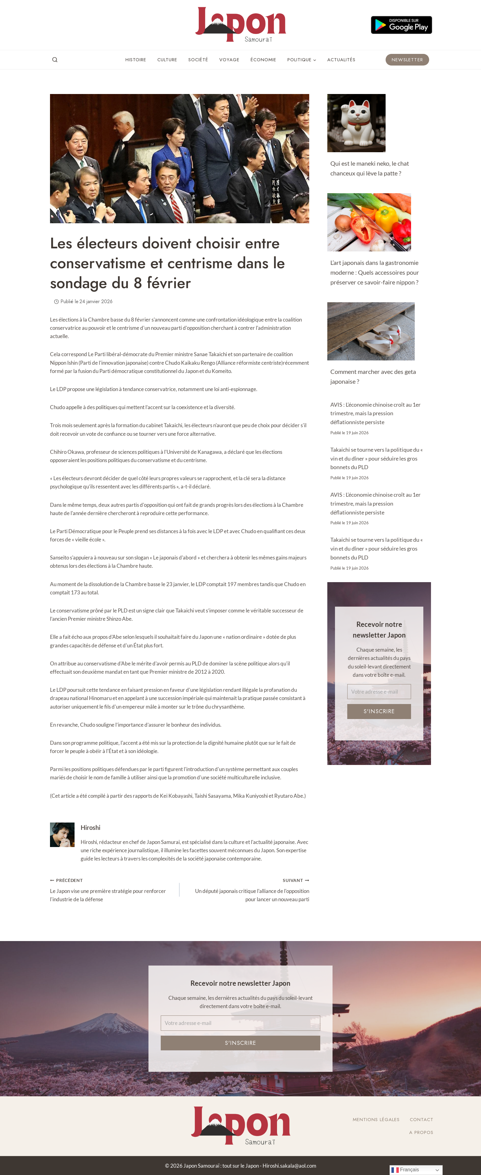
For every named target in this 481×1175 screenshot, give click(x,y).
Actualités (341, 59)
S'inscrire (379, 711)
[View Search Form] (55, 60)
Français (405, 1170)
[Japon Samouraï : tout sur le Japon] (240, 25)
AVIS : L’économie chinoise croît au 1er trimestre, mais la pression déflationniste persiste (375, 413)
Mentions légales (376, 1119)
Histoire (135, 59)
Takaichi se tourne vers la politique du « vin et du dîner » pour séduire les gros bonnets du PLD (376, 458)
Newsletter (407, 59)
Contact (421, 1119)
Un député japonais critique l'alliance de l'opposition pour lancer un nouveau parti (247, 889)
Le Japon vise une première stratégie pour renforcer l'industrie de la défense (112, 889)
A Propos (421, 1132)
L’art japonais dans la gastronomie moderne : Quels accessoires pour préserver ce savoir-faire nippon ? (374, 272)
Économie (263, 59)
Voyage (229, 59)
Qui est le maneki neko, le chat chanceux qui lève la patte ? (369, 168)
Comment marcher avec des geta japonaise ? (373, 376)
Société (198, 59)
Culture (167, 59)
